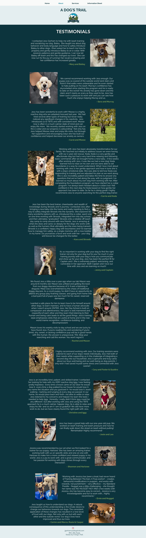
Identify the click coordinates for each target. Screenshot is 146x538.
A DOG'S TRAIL (73, 10)
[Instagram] (73, 528)
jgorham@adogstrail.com (74, 531)
